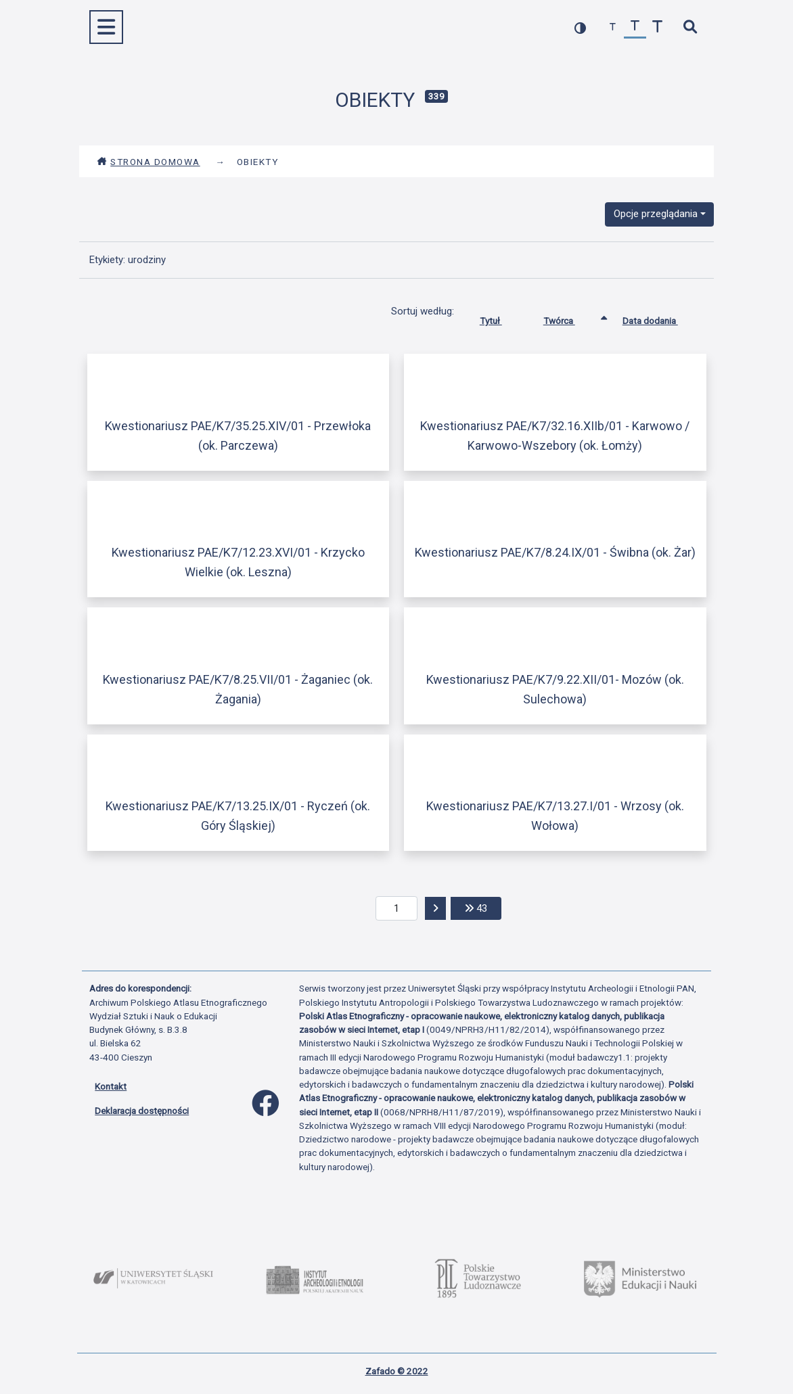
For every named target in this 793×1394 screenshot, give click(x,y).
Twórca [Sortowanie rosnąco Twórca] (569, 318)
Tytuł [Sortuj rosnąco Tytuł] (501, 318)
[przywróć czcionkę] (635, 27)
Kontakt (111, 1086)
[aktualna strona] (397, 908)
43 (483, 907)
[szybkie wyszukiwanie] (690, 27)
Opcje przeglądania (656, 214)
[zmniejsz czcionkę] (613, 27)
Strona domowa (148, 161)
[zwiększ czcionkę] (657, 27)
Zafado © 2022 (396, 1371)
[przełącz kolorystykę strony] (580, 27)
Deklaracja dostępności (142, 1110)
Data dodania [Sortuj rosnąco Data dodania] (660, 318)
